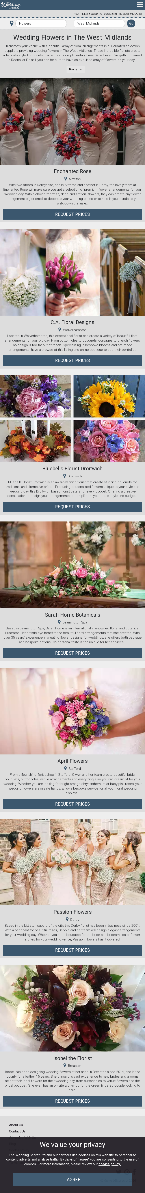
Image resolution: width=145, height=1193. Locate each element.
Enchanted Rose (72, 171)
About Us (16, 1125)
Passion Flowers (73, 912)
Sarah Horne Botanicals (72, 615)
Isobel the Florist (72, 1058)
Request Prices (72, 214)
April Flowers (73, 761)
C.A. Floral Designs (72, 322)
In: (70, 23)
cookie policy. (110, 1164)
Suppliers (82, 14)
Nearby (73, 69)
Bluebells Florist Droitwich (72, 469)
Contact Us (17, 1131)
